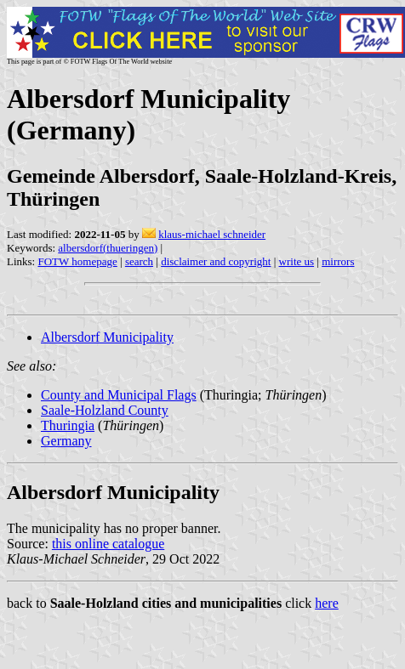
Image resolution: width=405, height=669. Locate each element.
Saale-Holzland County (104, 410)
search (139, 261)
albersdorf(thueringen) (107, 247)
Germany (66, 441)
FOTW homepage (77, 261)
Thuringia (67, 425)
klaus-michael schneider (211, 234)
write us (297, 261)
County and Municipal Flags (119, 395)
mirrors (338, 261)
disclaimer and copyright (216, 261)
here (327, 603)
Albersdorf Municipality (107, 337)
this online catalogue (108, 543)
